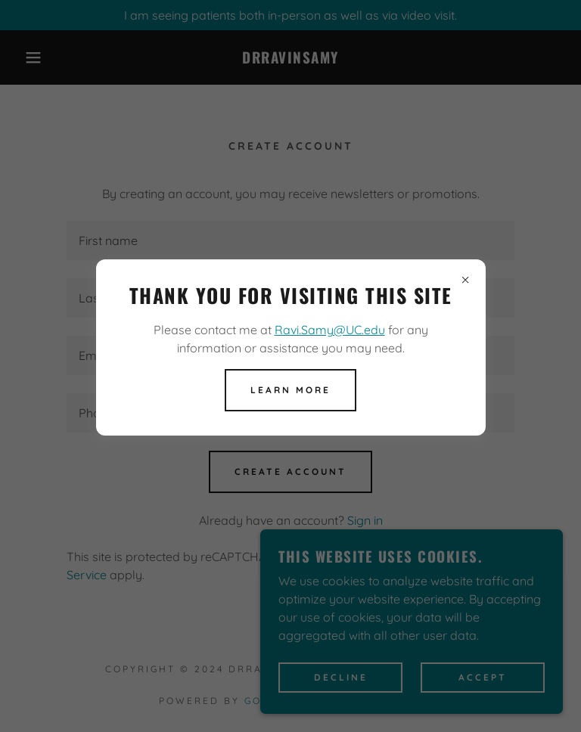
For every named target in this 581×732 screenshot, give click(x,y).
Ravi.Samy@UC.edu (330, 329)
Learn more (290, 389)
